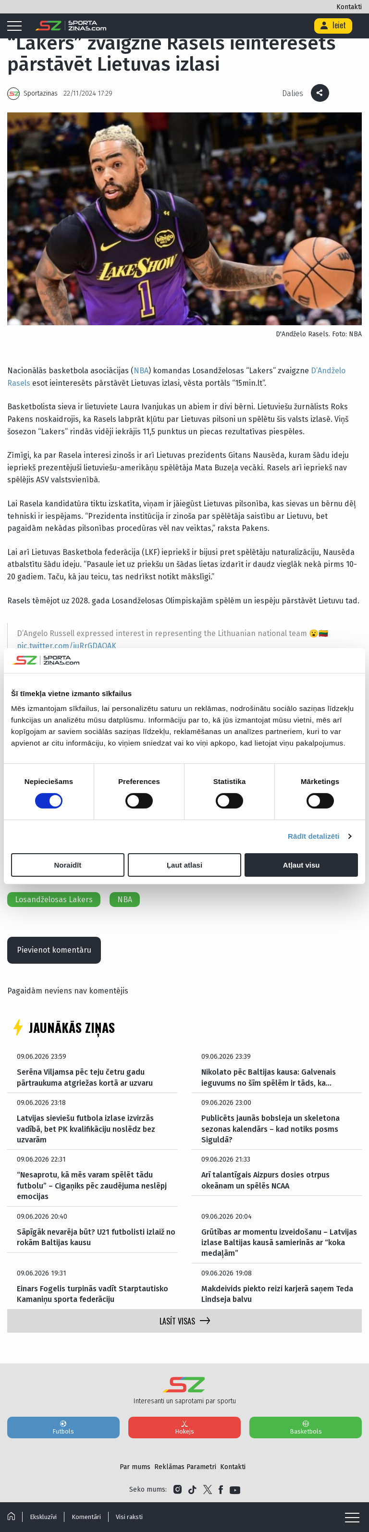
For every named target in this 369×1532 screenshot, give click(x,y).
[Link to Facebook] (221, 1490)
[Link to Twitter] (207, 1490)
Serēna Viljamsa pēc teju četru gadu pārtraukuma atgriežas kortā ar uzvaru (85, 1077)
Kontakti (349, 7)
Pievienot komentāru (54, 950)
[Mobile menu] (16, 26)
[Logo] (71, 26)
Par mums (135, 1467)
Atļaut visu (301, 865)
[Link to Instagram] (177, 1490)
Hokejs (184, 1427)
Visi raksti (129, 1516)
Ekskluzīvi (43, 1516)
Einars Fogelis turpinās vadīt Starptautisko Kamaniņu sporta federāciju (92, 1294)
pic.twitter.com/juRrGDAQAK (66, 645)
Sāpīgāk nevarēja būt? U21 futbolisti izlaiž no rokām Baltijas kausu (96, 1237)
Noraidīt (67, 865)
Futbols (63, 1427)
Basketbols (305, 1427)
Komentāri (86, 1516)
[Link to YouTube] (235, 1490)
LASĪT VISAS (185, 1321)
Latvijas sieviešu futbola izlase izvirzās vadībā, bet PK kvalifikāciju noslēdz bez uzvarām (86, 1129)
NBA (141, 370)
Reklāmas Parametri (185, 1467)
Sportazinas (41, 93)
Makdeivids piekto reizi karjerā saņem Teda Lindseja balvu (277, 1294)
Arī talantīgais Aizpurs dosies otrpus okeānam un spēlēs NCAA (265, 1180)
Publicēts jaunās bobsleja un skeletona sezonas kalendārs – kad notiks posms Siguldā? (270, 1129)
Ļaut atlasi (184, 865)
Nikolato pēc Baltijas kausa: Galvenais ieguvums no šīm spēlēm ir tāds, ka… (268, 1077)
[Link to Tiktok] (192, 1490)
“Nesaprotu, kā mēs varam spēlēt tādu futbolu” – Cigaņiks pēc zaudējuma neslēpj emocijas (92, 1185)
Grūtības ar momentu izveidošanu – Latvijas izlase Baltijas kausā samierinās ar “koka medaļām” (279, 1242)
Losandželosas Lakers (54, 899)
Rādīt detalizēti (313, 836)
